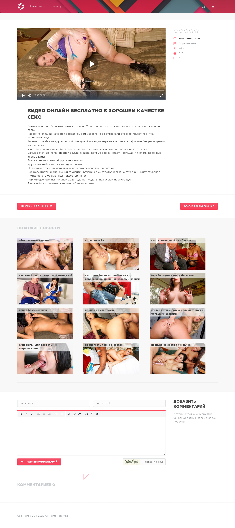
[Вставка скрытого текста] (97, 414)
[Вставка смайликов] (68, 414)
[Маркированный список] (56, 414)
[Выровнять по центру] (44, 414)
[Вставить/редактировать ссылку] (74, 414)
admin (182, 48)
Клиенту (58, 6)
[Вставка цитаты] (86, 414)
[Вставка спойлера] (92, 414)
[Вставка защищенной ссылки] (79, 414)
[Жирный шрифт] (20, 414)
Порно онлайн (187, 44)
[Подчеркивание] (31, 414)
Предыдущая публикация (36, 206)
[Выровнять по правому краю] (49, 414)
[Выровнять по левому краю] (38, 414)
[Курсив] (26, 414)
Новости (37, 6)
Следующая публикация (199, 206)
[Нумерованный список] (61, 414)
